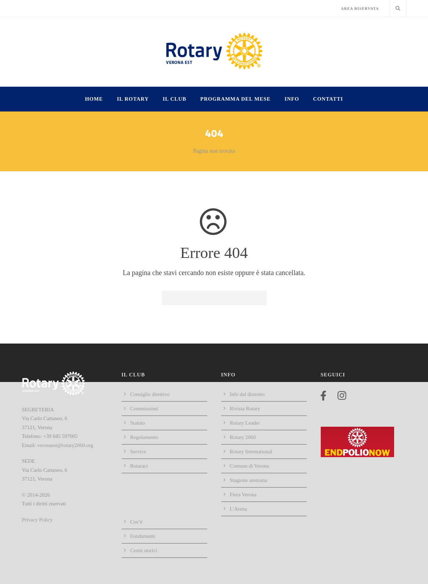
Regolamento (144, 437)
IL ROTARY (133, 99)
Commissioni (144, 408)
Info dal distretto (247, 394)
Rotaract (139, 466)
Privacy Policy (37, 519)
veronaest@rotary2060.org (65, 445)
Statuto (137, 423)
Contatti (328, 99)
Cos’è (136, 522)
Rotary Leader (245, 423)
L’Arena (238, 509)
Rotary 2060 (243, 437)
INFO (292, 99)
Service (138, 451)
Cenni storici (143, 550)
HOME (94, 99)
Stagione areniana (248, 480)
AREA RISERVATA (360, 8)
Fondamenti (142, 536)
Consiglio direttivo (150, 394)
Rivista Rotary (245, 408)
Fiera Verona (243, 494)
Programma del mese (235, 99)
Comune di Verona (249, 466)
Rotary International (251, 451)
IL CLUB (174, 99)
